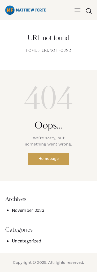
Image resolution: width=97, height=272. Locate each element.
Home (31, 50)
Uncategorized (26, 240)
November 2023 (28, 210)
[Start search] (88, 10)
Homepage (49, 158)
